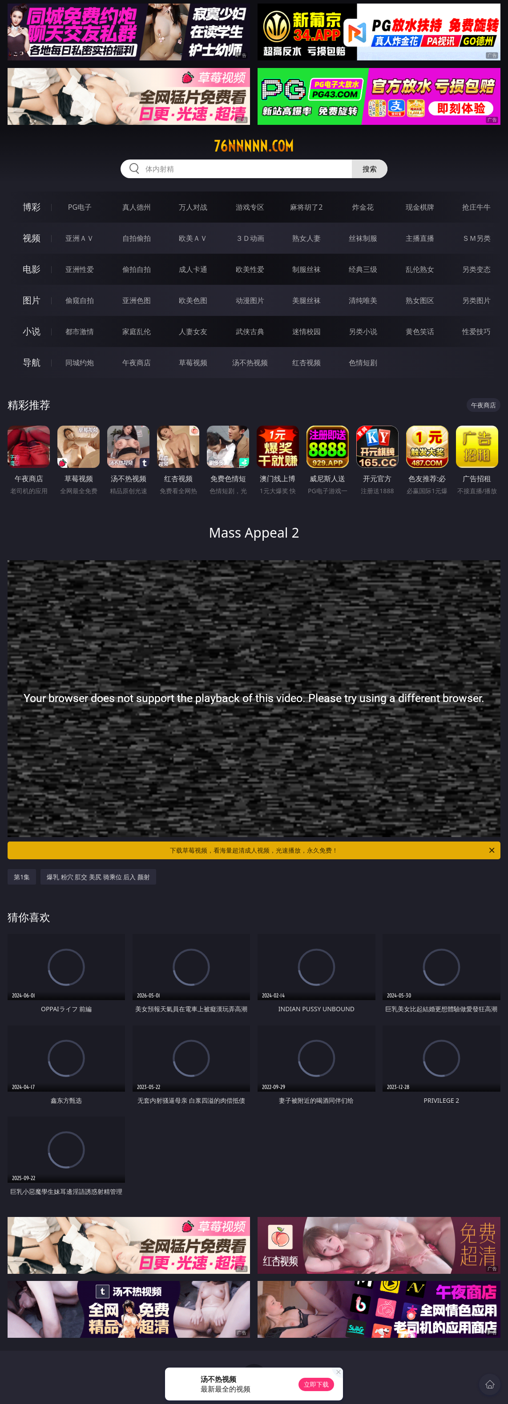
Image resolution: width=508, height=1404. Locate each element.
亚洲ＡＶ (79, 238)
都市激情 (79, 331)
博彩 (31, 207)
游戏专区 (250, 207)
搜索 (370, 169)
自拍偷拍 (136, 238)
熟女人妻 (306, 238)
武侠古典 (250, 331)
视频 (31, 238)
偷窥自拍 (79, 300)
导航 (31, 362)
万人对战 (193, 207)
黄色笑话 (420, 331)
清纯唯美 (363, 300)
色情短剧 (363, 362)
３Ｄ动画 (250, 238)
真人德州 (136, 207)
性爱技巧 (476, 331)
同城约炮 (79, 362)
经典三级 (363, 269)
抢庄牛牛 (476, 207)
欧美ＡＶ (193, 238)
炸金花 (363, 207)
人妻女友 (193, 331)
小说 (31, 331)
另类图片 (476, 300)
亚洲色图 (136, 300)
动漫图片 (250, 300)
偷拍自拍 (136, 269)
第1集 (22, 877)
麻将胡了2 (306, 207)
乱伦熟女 (420, 269)
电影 (31, 269)
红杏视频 (306, 362)
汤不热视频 (250, 362)
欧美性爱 (250, 269)
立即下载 (316, 1384)
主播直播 (420, 238)
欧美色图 (193, 300)
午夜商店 (136, 362)
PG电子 (80, 207)
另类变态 (476, 269)
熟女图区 (420, 300)
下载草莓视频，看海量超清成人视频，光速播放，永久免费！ (333, 850)
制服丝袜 (306, 269)
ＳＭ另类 (476, 238)
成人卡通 (193, 269)
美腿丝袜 (306, 300)
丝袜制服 (363, 238)
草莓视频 (193, 362)
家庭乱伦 (136, 331)
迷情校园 (306, 331)
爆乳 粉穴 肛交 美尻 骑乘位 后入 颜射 (98, 877)
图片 (31, 300)
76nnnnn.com (254, 146)
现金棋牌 (420, 207)
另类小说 (363, 331)
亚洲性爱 (79, 269)
